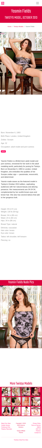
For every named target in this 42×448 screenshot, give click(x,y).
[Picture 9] (31, 345)
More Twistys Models (21, 383)
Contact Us (37, 432)
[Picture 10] (34, 345)
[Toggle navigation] (37, 3)
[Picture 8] (28, 345)
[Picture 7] (25, 345)
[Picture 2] (11, 345)
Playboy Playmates (6, 429)
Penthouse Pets (5, 427)
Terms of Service (36, 425)
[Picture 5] (19, 345)
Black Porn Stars (6, 423)
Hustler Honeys (5, 425)
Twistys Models (18, 26)
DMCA (39, 427)
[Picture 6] (22, 345)
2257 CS (38, 429)
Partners (38, 430)
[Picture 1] (8, 345)
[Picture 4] (16, 345)
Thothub (16, 440)
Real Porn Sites (23, 440)
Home (9, 26)
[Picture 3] (14, 345)
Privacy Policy (37, 423)
